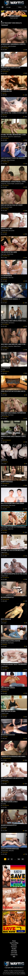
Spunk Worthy (6, 371)
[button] (20, 7)
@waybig (14, 951)
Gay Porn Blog (14, 943)
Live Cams (14, 952)
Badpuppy (5, 644)
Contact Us (14, 954)
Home (14, 941)
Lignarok (4, 393)
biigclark (4, 93)
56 (18, 859)
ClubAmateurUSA (7, 758)
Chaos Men (5, 736)
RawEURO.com (6, 255)
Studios (14, 949)
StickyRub (5, 530)
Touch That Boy (6, 507)
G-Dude (4, 828)
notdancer (5, 300)
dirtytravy (5, 114)
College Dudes (6, 161)
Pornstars (14, 947)
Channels (14, 945)
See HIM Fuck (6, 554)
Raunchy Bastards (7, 440)
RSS (14, 956)
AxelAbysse (5, 461)
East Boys (5, 621)
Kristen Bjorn (6, 47)
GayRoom (5, 232)
